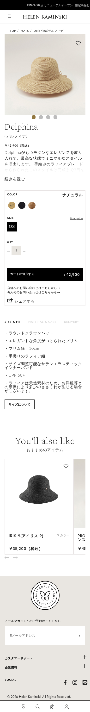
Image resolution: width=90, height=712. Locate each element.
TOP (13, 30)
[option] (45, 74)
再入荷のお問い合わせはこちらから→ (33, 292)
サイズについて (19, 404)
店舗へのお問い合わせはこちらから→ (33, 288)
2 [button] (41, 117)
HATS (25, 30)
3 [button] (48, 117)
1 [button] (34, 117)
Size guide (76, 218)
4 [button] (55, 117)
